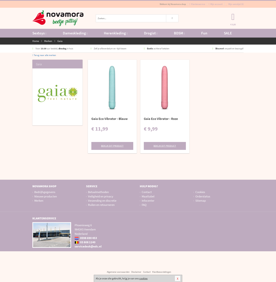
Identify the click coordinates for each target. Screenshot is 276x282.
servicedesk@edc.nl (88, 246)
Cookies (200, 192)
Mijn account (215, 4)
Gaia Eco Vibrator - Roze (161, 119)
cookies (143, 278)
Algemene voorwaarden (118, 271)
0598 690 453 (86, 238)
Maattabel (148, 196)
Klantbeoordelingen (161, 271)
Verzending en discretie (102, 201)
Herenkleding (115, 33)
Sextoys (39, 33)
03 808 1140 (85, 242)
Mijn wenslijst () (235, 4)
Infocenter (148, 201)
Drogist (150, 33)
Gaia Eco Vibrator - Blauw (109, 119)
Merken (38, 201)
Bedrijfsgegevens (44, 192)
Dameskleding (75, 33)
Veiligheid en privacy (100, 196)
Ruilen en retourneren (101, 205)
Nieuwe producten (45, 196)
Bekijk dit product (112, 145)
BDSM (179, 33)
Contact (147, 192)
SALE (228, 33)
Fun (204, 33)
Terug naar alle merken (44, 55)
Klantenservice (197, 4)
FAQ (144, 205)
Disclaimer (136, 271)
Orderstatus (202, 196)
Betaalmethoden (98, 192)
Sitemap (200, 201)
